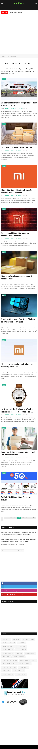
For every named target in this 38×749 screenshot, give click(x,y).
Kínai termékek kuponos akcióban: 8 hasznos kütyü (16, 277)
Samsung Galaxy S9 (8, 663)
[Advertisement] (19, 34)
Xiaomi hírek (6, 670)
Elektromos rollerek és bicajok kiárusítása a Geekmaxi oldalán (19, 104)
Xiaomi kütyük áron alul (16, 12)
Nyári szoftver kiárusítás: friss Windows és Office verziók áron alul (18, 320)
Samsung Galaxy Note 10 (27, 660)
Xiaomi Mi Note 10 (18, 670)
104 (27, 517)
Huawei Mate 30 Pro (8, 646)
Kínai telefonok (21, 649)
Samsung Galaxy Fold (9, 667)
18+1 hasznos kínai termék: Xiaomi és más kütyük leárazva (17, 365)
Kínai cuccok (21, 646)
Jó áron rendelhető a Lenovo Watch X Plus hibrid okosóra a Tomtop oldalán (17, 410)
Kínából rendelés (8, 649)
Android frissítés (28, 639)
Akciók (3, 123)
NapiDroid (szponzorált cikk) (13, 108)
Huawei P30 (21, 642)
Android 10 (16, 639)
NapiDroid (19, 3)
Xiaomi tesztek (21, 674)
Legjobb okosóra (8, 653)
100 (11, 517)
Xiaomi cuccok (23, 667)
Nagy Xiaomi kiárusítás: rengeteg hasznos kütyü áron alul (15, 234)
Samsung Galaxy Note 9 (10, 660)
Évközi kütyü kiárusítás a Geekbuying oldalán (17, 498)
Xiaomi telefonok (8, 674)
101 (15, 517)
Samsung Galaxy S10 (24, 663)
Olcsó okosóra (29, 653)
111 (34, 517)
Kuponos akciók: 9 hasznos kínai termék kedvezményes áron (18, 453)
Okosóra (19, 653)
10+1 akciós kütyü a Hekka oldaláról (16, 148)
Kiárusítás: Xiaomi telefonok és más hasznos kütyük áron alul (16, 191)
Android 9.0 (6, 639)
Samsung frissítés (18, 656)
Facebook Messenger (9, 642)
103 (23, 517)
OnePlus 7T (6, 656)
